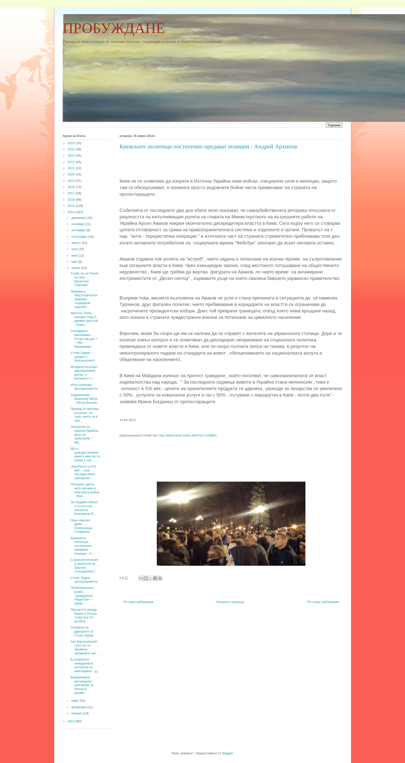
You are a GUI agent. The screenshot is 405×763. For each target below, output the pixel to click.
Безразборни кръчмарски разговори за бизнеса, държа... (82, 685)
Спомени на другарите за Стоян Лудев (82, 631)
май (74, 262)
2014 (72, 212)
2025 (72, 143)
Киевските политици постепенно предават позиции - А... (82, 545)
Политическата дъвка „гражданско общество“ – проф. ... (82, 595)
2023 (72, 155)
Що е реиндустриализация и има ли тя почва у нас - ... (85, 454)
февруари (79, 707)
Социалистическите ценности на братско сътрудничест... (85, 565)
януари (77, 713)
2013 (72, 721)
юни (74, 255)
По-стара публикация (323, 602)
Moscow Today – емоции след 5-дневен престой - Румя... (84, 319)
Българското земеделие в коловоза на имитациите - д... (85, 665)
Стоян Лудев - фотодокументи (84, 580)
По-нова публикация (138, 602)
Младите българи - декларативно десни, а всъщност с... (85, 372)
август (76, 243)
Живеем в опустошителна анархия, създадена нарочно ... (84, 299)
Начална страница (230, 602)
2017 (72, 193)
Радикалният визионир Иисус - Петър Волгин (84, 398)
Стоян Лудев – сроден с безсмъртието (83, 356)
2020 (72, 174)
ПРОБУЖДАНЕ (114, 28)
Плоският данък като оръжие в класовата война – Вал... (85, 490)
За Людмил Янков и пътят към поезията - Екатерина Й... (84, 508)
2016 (72, 199)
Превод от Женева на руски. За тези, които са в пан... (85, 414)
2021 (72, 168)
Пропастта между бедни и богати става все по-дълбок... (84, 615)
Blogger (227, 753)
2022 (72, 162)
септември (79, 236)
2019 (72, 181)
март (75, 700)
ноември (78, 224)
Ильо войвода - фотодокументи (84, 387)
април (76, 268)
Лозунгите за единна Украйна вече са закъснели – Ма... (84, 434)
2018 (72, 187)
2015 (72, 206)
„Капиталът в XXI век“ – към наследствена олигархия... (83, 472)
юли (74, 249)
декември (79, 218)
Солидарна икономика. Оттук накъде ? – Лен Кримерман (84, 338)
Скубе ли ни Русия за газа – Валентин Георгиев (84, 279)
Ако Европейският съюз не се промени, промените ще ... (85, 647)
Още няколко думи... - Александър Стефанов (81, 526)
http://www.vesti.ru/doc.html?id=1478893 (188, 435)
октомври (78, 230)
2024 (72, 149)
